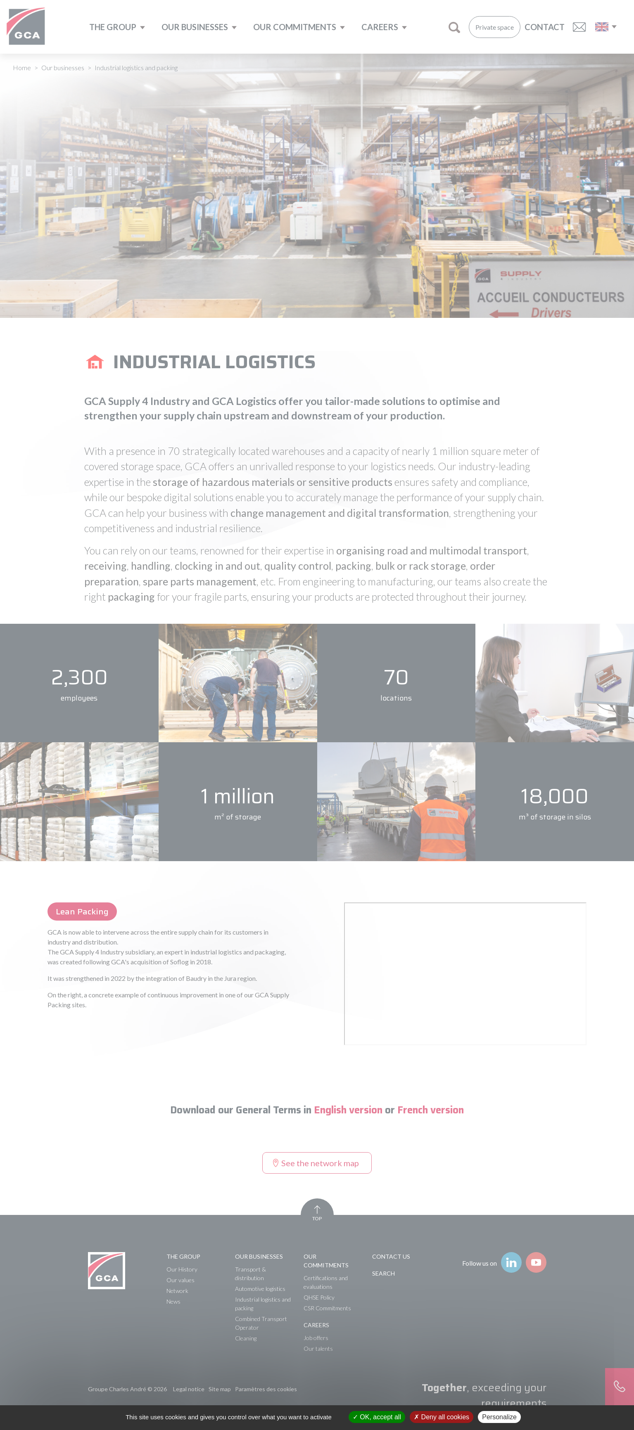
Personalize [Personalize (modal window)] (499, 1417)
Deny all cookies (441, 1417)
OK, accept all (377, 1417)
